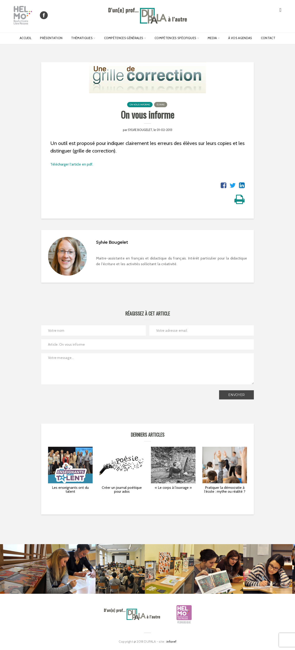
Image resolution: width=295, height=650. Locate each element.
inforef (171, 641)
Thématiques (82, 38)
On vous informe (140, 104)
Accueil (25, 38)
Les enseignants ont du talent (70, 489)
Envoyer (236, 395)
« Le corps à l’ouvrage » (173, 487)
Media (212, 38)
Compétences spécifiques (175, 38)
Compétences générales (123, 38)
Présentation (51, 38)
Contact (268, 38)
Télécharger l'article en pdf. (71, 164)
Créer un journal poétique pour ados (122, 489)
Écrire (161, 104)
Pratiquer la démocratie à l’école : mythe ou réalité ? (224, 489)
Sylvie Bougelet (140, 130)
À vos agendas (240, 38)
